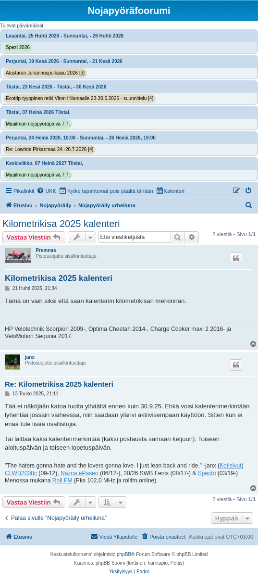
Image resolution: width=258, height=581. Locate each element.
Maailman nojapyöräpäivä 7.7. (38, 123)
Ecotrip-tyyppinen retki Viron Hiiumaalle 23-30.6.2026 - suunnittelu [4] (79, 98)
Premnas (46, 250)
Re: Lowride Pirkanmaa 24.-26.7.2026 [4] (49, 149)
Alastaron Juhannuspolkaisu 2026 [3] (45, 73)
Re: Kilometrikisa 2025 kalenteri (59, 384)
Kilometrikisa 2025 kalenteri (61, 223)
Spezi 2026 (18, 47)
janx (30, 357)
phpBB (124, 554)
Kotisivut (231, 465)
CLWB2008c (21, 473)
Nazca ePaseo (79, 473)
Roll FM (62, 480)
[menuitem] (46, 191)
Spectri (207, 473)
